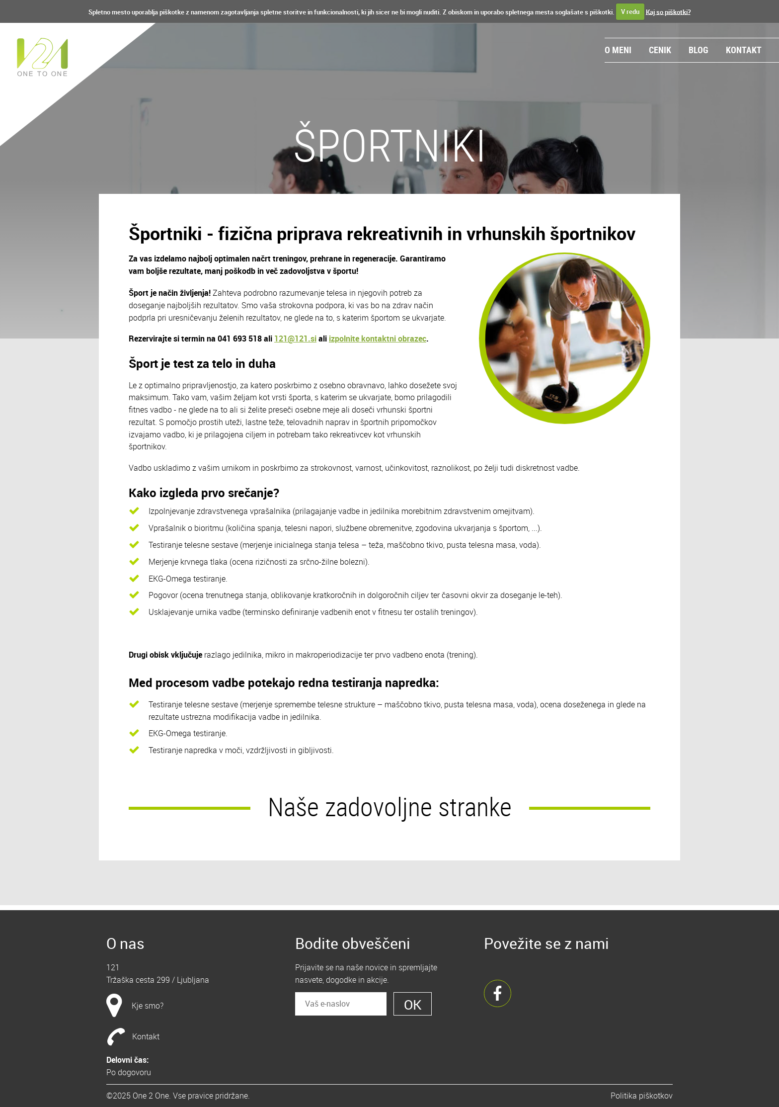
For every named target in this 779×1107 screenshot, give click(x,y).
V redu (630, 11)
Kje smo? (147, 1005)
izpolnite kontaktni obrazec (377, 338)
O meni (618, 50)
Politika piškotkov (642, 1095)
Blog (698, 50)
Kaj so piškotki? (668, 11)
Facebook (497, 993)
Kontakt (744, 50)
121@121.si (295, 338)
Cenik (660, 50)
